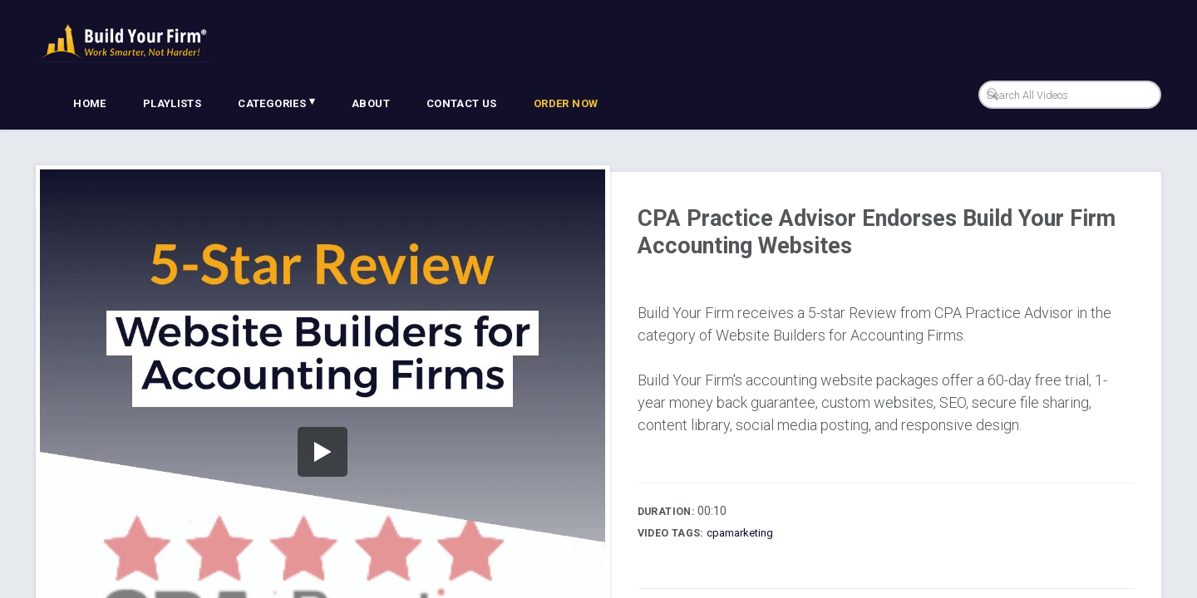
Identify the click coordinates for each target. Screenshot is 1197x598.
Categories (276, 102)
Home (89, 103)
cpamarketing (740, 533)
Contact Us (461, 103)
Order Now (566, 103)
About (371, 103)
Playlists (172, 103)
